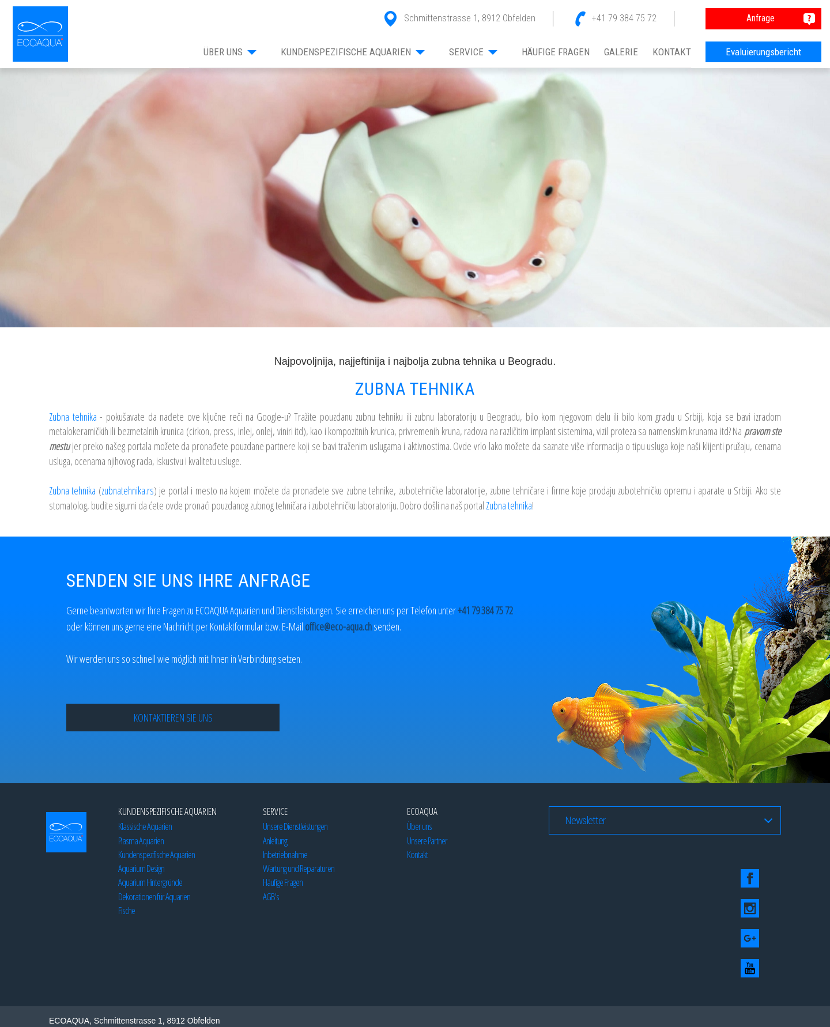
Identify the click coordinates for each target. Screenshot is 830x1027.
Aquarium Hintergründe (150, 882)
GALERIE (621, 52)
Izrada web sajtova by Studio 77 (186, 1002)
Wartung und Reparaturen (298, 868)
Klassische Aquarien (145, 826)
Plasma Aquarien (141, 840)
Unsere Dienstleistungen (295, 826)
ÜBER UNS (230, 52)
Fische (126, 910)
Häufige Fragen (283, 882)
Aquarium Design (141, 868)
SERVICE (474, 52)
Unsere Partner (427, 840)
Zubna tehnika (73, 417)
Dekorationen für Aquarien (154, 896)
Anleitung (275, 840)
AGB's (271, 896)
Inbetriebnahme (285, 854)
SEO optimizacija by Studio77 (606, 1002)
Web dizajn (89, 1002)
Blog (121, 1002)
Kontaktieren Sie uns (173, 717)
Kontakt (417, 854)
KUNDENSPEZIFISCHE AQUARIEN (353, 52)
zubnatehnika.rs (127, 490)
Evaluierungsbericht (763, 52)
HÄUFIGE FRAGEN (556, 52)
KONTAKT (671, 52)
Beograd (252, 1002)
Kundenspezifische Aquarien (156, 854)
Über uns (419, 826)
